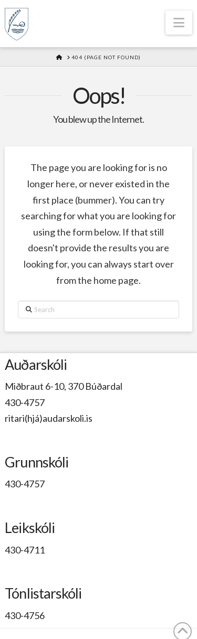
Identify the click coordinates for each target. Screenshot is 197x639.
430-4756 (25, 615)
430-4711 (25, 550)
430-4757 (25, 402)
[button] (178, 22)
